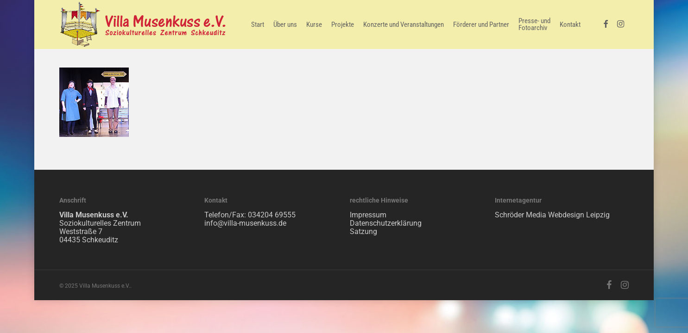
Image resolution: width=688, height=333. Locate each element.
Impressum (368, 214)
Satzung (363, 231)
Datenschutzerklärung (386, 223)
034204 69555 (272, 214)
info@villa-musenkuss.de (245, 223)
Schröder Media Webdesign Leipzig (552, 214)
